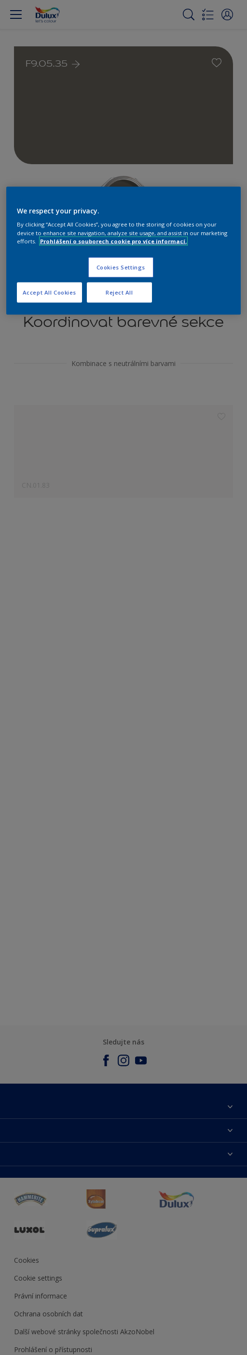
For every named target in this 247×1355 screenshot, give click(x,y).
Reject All (119, 292)
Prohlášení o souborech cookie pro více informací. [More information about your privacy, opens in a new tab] (113, 240)
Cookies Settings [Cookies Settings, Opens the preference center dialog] (120, 266)
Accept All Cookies (49, 292)
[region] (123, 250)
